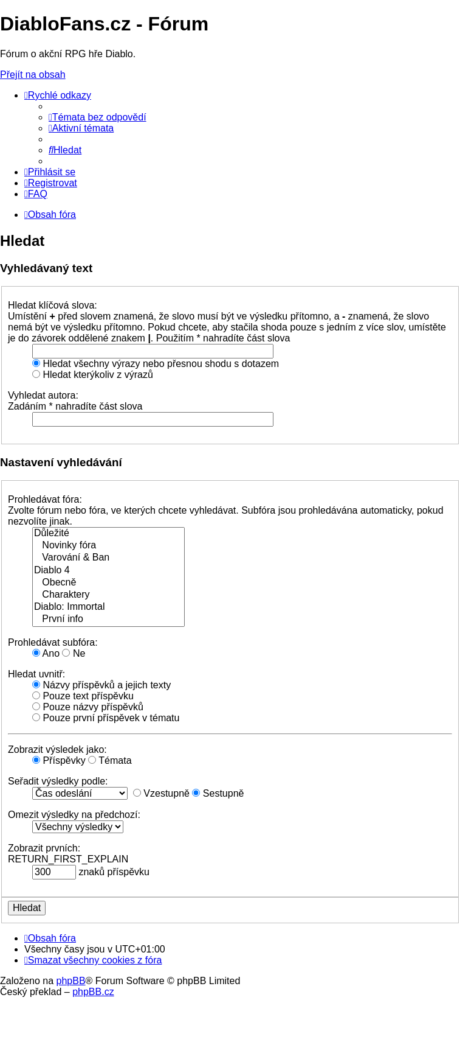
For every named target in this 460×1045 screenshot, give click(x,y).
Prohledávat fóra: (45, 499)
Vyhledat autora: (43, 395)
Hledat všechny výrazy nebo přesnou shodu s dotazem (155, 363)
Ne (73, 653)
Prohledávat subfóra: (53, 642)
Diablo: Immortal (108, 607)
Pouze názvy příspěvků (87, 707)
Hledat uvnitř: (36, 674)
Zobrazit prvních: (44, 848)
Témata (109, 760)
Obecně (108, 583)
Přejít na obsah (33, 74)
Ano (46, 653)
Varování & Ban (108, 558)
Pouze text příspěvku (83, 696)
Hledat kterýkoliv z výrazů (92, 374)
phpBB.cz (93, 992)
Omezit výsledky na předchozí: (74, 814)
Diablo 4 (108, 571)
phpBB (71, 981)
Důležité (108, 534)
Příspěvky (59, 760)
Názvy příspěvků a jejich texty (101, 685)
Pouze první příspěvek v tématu (105, 718)
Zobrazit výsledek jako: (57, 749)
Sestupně (218, 793)
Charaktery (108, 595)
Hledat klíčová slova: (52, 305)
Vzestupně (161, 793)
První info (108, 619)
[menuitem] (97, 117)
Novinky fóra (108, 546)
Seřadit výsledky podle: (58, 781)
